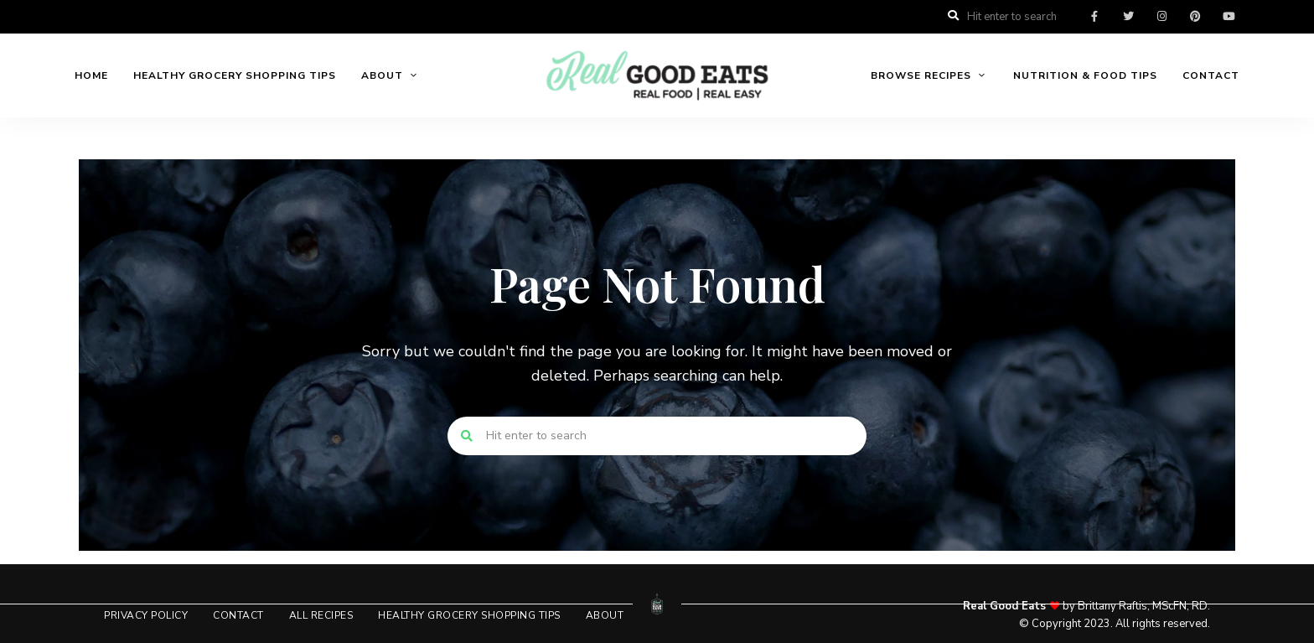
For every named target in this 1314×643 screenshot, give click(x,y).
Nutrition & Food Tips (1085, 75)
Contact (1210, 75)
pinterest (1195, 17)
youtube (1228, 17)
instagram (1161, 17)
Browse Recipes (921, 75)
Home (91, 75)
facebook (1094, 17)
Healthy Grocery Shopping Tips (234, 75)
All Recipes (321, 615)
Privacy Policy (146, 615)
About (382, 75)
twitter (1128, 17)
